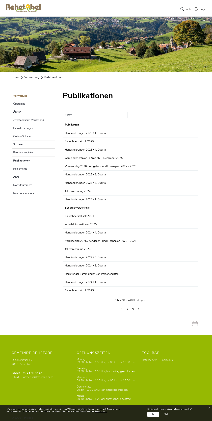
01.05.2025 (72, 190)
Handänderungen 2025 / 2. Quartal (106, 182)
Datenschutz (149, 357)
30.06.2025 (72, 182)
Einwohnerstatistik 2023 (100, 287)
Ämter (17, 112)
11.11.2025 (72, 157)
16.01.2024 (72, 287)
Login (203, 9)
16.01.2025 (72, 214)
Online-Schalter (22, 136)
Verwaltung (131, 8)
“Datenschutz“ (100, 411)
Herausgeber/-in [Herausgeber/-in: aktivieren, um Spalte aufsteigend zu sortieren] (177, 124)
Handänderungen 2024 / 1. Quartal (106, 279)
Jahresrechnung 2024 (99, 190)
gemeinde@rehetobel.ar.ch (38, 374)
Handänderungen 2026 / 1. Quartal (106, 133)
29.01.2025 (72, 206)
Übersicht (19, 103)
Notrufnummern (22, 185)
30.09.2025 (72, 173)
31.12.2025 (72, 149)
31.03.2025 (72, 198)
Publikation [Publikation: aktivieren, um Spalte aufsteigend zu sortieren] (93, 124)
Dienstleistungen (23, 128)
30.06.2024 (72, 263)
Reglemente (20, 168)
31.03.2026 (72, 133)
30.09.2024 (72, 255)
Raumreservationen (24, 193)
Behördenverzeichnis (98, 206)
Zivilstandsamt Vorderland (28, 120)
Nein (166, 414)
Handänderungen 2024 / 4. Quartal (106, 230)
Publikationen (30, 160)
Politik (117, 8)
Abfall (16, 177)
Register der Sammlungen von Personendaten (113, 271)
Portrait (105, 8)
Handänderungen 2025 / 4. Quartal (106, 149)
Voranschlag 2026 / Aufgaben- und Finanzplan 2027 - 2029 (122, 165)
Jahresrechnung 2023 (99, 247)
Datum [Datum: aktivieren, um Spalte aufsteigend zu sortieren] (69, 124)
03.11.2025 (72, 165)
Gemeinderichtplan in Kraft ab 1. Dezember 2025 (115, 157)
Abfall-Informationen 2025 (102, 222)
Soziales (18, 144)
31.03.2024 (72, 279)
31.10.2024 (72, 238)
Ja (153, 414)
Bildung (148, 8)
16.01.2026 (72, 141)
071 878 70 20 (32, 369)
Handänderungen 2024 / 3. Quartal (106, 255)
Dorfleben (162, 8)
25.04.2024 (72, 271)
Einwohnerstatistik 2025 (100, 141)
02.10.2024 (72, 247)
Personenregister (23, 152)
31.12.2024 (72, 230)
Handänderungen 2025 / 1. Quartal (106, 198)
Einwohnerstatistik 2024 (100, 214)
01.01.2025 (72, 222)
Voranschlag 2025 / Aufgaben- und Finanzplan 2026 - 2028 (122, 238)
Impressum (167, 357)
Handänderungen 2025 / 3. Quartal (106, 173)
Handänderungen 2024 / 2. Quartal (106, 263)
